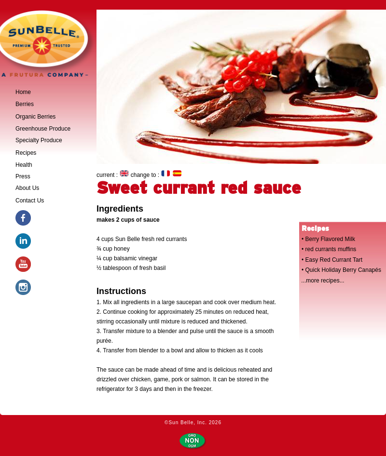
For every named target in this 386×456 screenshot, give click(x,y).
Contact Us (29, 200)
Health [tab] (23, 164)
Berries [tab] (24, 104)
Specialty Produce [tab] (38, 140)
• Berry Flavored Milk (328, 239)
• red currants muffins (329, 249)
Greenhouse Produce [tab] (42, 128)
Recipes (25, 152)
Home (23, 92)
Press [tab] (22, 176)
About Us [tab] (27, 188)
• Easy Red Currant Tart (332, 259)
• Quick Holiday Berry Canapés (341, 270)
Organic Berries (35, 116)
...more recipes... (322, 280)
